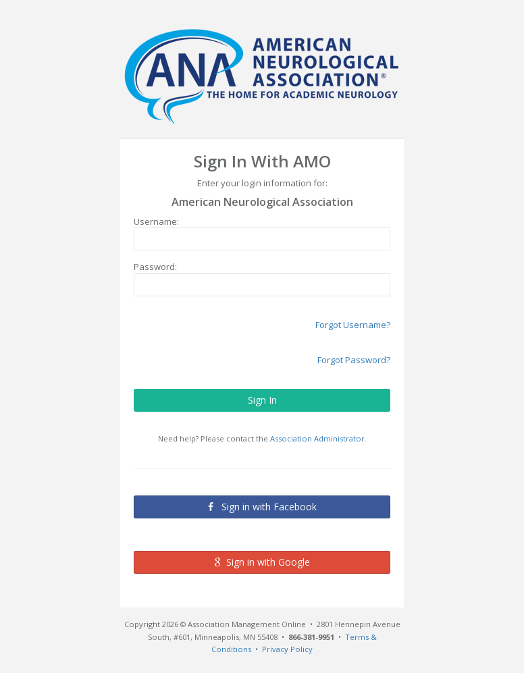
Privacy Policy (287, 649)
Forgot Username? (352, 325)
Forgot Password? (353, 360)
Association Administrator (317, 438)
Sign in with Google (262, 562)
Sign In (262, 400)
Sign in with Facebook (262, 506)
